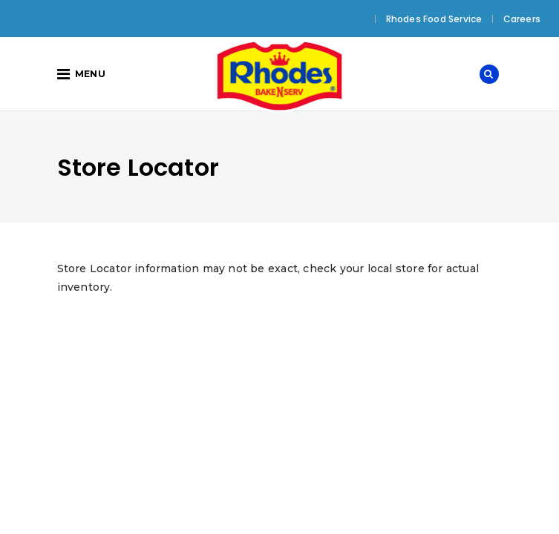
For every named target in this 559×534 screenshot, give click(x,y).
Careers (521, 19)
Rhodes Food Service (434, 19)
